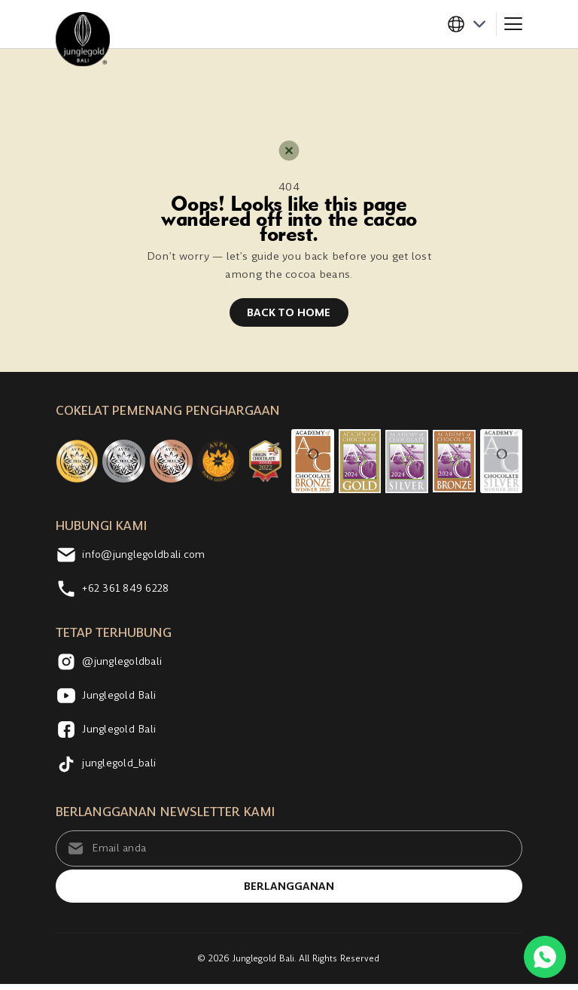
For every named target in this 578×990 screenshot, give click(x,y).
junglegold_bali (109, 765)
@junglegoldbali (112, 664)
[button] (471, 24)
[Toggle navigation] (513, 24)
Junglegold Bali (108, 697)
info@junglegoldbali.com (135, 557)
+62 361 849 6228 (116, 591)
